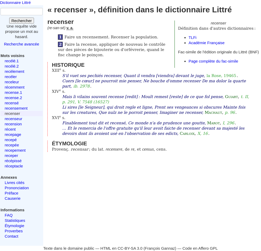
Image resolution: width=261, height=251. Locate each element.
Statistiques (15, 220)
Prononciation (17, 188)
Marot (213, 123)
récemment (14, 87)
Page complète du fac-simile (213, 61)
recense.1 (13, 92)
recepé (11, 139)
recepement (15, 150)
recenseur (13, 118)
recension (13, 124)
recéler (11, 76)
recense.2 (13, 97)
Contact (11, 236)
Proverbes (14, 231)
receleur (12, 82)
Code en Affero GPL (200, 248)
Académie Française (207, 42)
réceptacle (14, 166)
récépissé (13, 160)
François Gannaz (160, 248)
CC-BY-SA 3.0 (129, 248)
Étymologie (14, 225)
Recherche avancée (21, 44)
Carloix (187, 133)
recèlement (14, 71)
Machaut (213, 112)
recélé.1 (12, 61)
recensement (16, 108)
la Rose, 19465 (221, 75)
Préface (11, 193)
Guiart (231, 96)
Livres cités (14, 182)
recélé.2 (12, 66)
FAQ (9, 215)
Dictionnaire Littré (15, 2)
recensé (12, 103)
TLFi (192, 37)
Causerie (13, 198)
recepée (12, 145)
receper (11, 155)
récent (10, 129)
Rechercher (21, 20)
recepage (13, 134)
